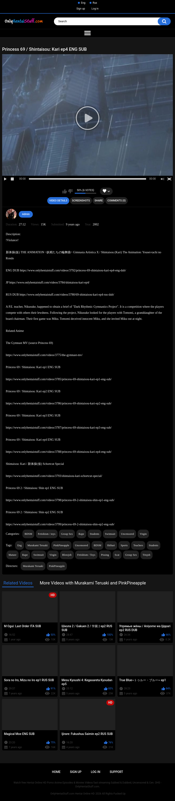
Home (56, 772)
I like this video (64, 191)
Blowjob (66, 554)
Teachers (138, 545)
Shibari (111, 545)
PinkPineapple (61, 545)
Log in (95, 8)
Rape (81, 533)
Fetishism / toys (46, 533)
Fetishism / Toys (86, 554)
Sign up (80, 8)
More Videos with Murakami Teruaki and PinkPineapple (93, 583)
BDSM (28, 533)
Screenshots (81, 200)
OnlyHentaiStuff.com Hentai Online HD (72, 793)
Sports (124, 545)
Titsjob (146, 554)
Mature (12, 554)
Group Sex (67, 533)
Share (99, 200)
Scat (117, 554)
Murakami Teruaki (37, 545)
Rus (95, 2)
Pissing (105, 554)
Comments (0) (116, 200)
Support (116, 772)
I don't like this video (70, 191)
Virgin (143, 533)
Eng (83, 2)
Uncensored (127, 533)
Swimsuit (110, 533)
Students (94, 533)
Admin (26, 214)
